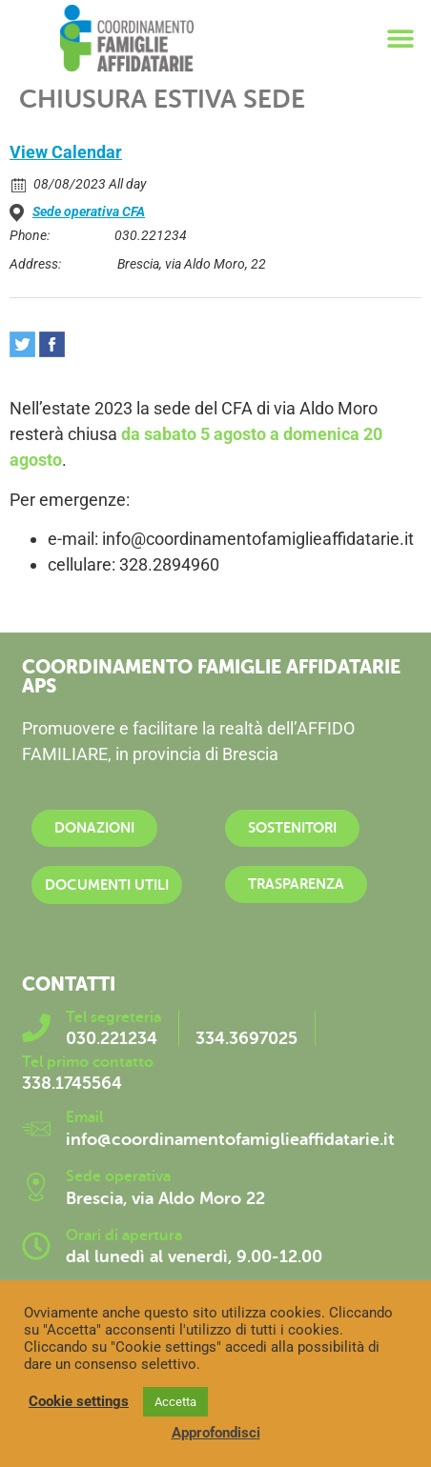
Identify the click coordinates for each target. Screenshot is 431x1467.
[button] (401, 38)
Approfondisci (216, 1432)
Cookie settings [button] (79, 1401)
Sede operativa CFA (88, 211)
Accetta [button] (175, 1402)
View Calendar (66, 152)
